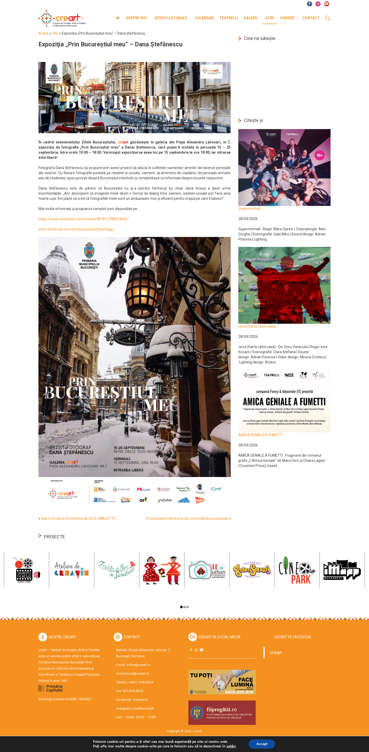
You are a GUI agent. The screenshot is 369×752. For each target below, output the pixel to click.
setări (231, 746)
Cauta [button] (328, 18)
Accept (262, 743)
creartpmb (140, 700)
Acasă (43, 33)
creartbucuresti (143, 708)
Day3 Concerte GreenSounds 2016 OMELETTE (78, 518)
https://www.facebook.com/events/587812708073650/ (83, 219)
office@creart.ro (139, 665)
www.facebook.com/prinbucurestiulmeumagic (76, 229)
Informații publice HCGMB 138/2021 (64, 699)
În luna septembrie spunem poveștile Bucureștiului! (187, 518)
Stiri (55, 33)
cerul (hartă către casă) (257, 326)
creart (276, 652)
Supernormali (249, 208)
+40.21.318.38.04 (141, 682)
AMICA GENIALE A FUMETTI (260, 435)
